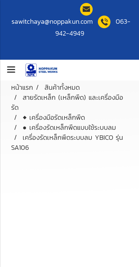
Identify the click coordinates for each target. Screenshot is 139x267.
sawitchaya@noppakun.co (52, 21)
